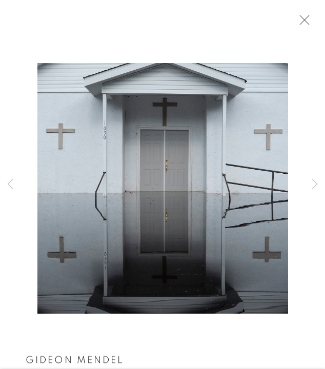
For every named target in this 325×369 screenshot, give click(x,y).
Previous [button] (10, 184)
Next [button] (314, 184)
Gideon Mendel (75, 361)
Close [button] (302, 23)
